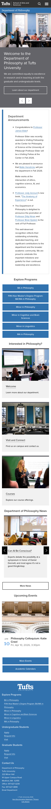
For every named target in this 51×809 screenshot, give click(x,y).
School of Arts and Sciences (21, 4)
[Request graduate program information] (9, 754)
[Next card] (29, 101)
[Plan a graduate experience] (6, 757)
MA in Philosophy (25, 334)
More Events (25, 660)
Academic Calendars (25, 668)
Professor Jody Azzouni (26, 193)
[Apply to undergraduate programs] (6, 732)
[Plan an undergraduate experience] (6, 739)
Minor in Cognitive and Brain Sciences (25, 316)
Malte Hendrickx (27, 167)
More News (25, 585)
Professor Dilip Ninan (25, 216)
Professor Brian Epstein (26, 220)
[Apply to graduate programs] (6, 750)
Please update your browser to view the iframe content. (25, 644)
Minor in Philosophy (25, 307)
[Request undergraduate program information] (9, 735)
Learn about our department (25, 90)
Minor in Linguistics (25, 326)
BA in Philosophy (25, 287)
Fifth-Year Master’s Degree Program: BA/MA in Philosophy (25, 297)
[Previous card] (22, 101)
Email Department (9, 790)
